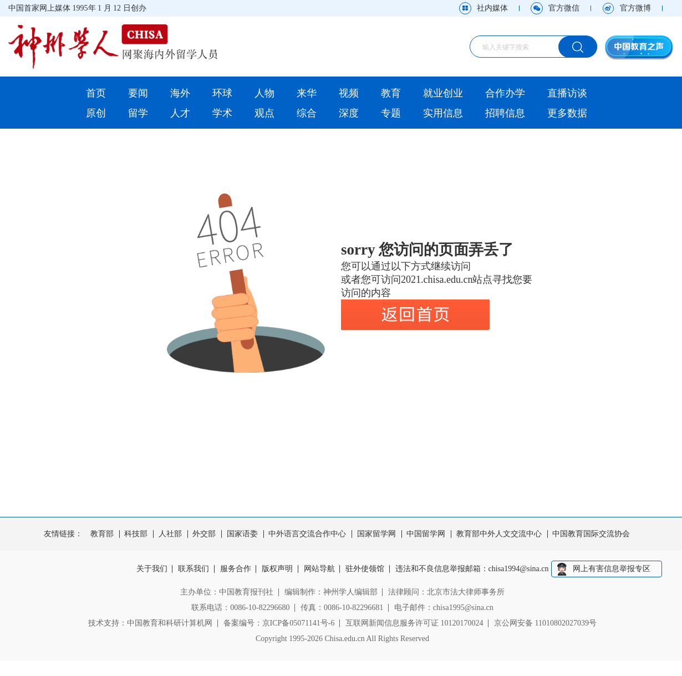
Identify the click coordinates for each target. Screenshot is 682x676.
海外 (180, 93)
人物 (264, 93)
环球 (222, 93)
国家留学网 (376, 534)
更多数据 (567, 113)
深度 (349, 113)
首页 (96, 93)
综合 (307, 113)
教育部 (102, 534)
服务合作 (235, 569)
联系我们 (193, 569)
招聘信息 (505, 113)
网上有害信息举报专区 (611, 569)
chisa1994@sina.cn (518, 569)
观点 (264, 113)
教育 (391, 93)
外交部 (204, 534)
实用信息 (443, 113)
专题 (391, 113)
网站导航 (319, 569)
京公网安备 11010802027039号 (545, 623)
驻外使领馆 (364, 569)
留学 (138, 113)
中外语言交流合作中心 (307, 534)
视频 (349, 93)
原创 (96, 113)
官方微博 (635, 8)
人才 (180, 113)
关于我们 (151, 569)
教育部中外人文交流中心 (499, 534)
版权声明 (277, 569)
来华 (307, 93)
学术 (222, 113)
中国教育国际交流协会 (591, 534)
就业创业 (443, 93)
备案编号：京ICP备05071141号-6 (279, 623)
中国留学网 (425, 534)
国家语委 (242, 534)
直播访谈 (567, 93)
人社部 (170, 534)
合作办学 (505, 93)
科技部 (135, 534)
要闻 (138, 93)
